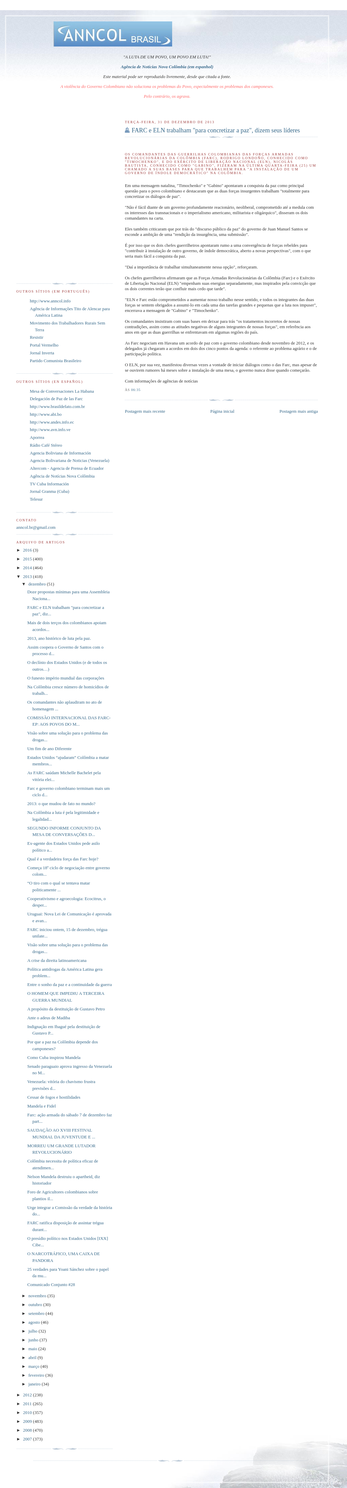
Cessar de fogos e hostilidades (53, 1097)
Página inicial (222, 411)
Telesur (36, 499)
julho (33, 1331)
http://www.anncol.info (50, 300)
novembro (37, 1295)
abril (33, 1357)
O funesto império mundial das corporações (65, 678)
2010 (28, 1412)
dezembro (37, 584)
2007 (28, 1439)
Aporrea (37, 437)
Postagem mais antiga (299, 411)
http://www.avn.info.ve (50, 429)
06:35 (136, 390)
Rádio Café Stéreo (46, 445)
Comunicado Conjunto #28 (51, 1284)
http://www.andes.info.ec (52, 422)
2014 (28, 567)
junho (34, 1339)
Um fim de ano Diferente (49, 748)
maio (33, 1348)
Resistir (36, 337)
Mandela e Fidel (41, 1106)
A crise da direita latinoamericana (56, 960)
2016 (28, 550)
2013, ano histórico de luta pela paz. (59, 638)
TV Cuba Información (49, 483)
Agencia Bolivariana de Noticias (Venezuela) (69, 460)
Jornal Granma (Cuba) (49, 491)
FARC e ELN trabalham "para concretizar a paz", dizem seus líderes (215, 130)
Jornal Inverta (42, 352)
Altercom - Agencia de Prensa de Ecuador (67, 468)
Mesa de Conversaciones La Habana (62, 391)
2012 (28, 1394)
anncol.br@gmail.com (36, 527)
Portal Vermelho (44, 345)
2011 (28, 1403)
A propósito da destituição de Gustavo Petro (66, 1008)
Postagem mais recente (145, 411)
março (34, 1366)
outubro (35, 1304)
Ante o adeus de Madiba (48, 1017)
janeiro (35, 1384)
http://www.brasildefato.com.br (57, 406)
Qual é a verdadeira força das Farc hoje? (62, 858)
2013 (28, 576)
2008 (28, 1430)
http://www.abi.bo (46, 414)
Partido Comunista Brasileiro (55, 360)
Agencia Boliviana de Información (60, 452)
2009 (28, 1421)
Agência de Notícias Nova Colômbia (62, 476)
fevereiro (36, 1375)
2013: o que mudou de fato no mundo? (61, 803)
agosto (34, 1322)
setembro (37, 1313)
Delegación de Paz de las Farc (56, 398)
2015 (28, 558)
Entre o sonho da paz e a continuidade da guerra (69, 984)
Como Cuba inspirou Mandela (53, 1057)
